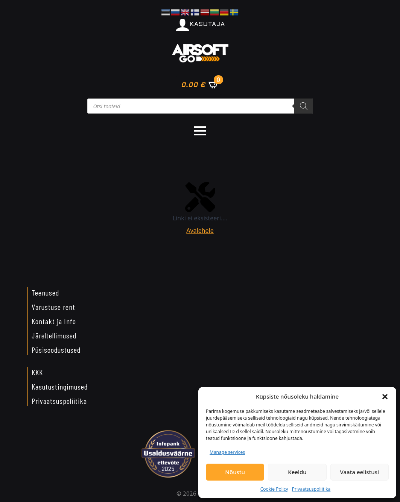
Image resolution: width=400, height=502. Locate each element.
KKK (37, 372)
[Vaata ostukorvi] (200, 84)
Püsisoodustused (56, 349)
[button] (385, 396)
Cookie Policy (274, 489)
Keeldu (297, 472)
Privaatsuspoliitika (311, 489)
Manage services (227, 452)
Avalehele (200, 230)
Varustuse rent (53, 306)
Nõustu (235, 472)
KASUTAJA (207, 24)
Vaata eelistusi (359, 472)
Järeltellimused (54, 335)
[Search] (303, 106)
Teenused (45, 292)
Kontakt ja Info (54, 321)
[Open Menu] (200, 131)
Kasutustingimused (60, 386)
